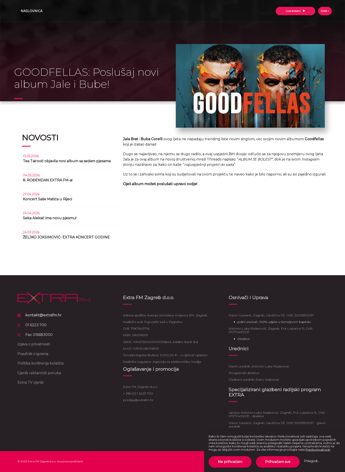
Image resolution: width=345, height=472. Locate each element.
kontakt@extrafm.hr (43, 315)
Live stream (295, 11)
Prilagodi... (311, 461)
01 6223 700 (35, 325)
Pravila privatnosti (317, 449)
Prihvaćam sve (277, 462)
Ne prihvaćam (230, 462)
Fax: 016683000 (39, 335)
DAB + (325, 11)
